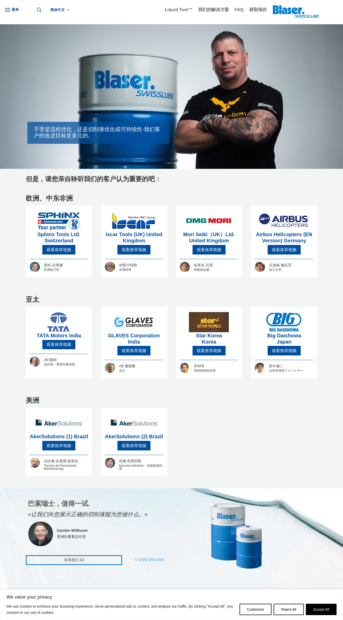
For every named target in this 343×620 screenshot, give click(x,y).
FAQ (239, 10)
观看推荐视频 (58, 250)
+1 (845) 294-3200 (149, 560)
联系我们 (71, 560)
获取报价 (258, 10)
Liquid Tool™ (178, 10)
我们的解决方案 (213, 10)
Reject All (288, 609)
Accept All (321, 609)
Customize (255, 609)
